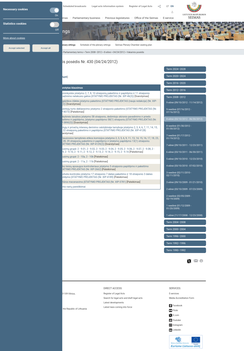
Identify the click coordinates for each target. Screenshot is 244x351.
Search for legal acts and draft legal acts (123, 298)
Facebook (177, 305)
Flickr (175, 310)
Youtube (177, 320)
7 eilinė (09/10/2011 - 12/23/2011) (184, 145)
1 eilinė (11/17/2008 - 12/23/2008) (184, 215)
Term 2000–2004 (175, 229)
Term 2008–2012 (93, 52)
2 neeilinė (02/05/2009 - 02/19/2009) (178, 197)
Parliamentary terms (73, 52)
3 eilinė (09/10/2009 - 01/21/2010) (184, 182)
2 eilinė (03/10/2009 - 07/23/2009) (184, 189)
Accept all (46, 48)
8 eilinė (107, 52)
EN (172, 6)
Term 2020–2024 (175, 76)
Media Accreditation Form (181, 298)
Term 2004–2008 (175, 222)
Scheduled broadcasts (72, 6)
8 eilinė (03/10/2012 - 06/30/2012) (184, 119)
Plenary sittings (68, 45)
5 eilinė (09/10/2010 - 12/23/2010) (184, 159)
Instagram (178, 325)
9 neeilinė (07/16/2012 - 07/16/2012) (178, 111)
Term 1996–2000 (175, 236)
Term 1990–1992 (175, 250)
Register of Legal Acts (140, 6)
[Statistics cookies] (54, 24)
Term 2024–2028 (175, 69)
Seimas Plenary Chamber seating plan (133, 45)
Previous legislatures (117, 17)
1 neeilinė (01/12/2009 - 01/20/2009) (178, 207)
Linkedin (177, 330)
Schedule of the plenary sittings (95, 45)
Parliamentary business (86, 17)
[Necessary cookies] (54, 10)
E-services (174, 293)
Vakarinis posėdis (135, 52)
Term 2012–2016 (175, 90)
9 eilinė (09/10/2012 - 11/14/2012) (184, 102)
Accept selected (17, 48)
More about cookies (14, 38)
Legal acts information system (108, 6)
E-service (168, 17)
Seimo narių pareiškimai (72, 186)
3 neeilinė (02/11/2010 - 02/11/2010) (178, 174)
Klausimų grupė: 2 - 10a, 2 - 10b (76, 156)
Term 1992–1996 (175, 243)
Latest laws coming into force (117, 307)
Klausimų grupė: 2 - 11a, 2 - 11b (76, 161)
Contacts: (44, 288)
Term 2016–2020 (175, 83)
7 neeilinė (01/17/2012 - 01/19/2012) (178, 137)
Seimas (63, 17)
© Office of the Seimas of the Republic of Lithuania (62, 309)
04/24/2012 (119, 52)
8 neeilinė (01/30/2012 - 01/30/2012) (178, 127)
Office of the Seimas (146, 17)
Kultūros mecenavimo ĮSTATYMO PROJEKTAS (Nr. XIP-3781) (92, 181)
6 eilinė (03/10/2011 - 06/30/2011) (184, 152)
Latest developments (113, 302)
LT (167, 6)
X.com (176, 315)
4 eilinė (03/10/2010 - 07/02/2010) (184, 165)
